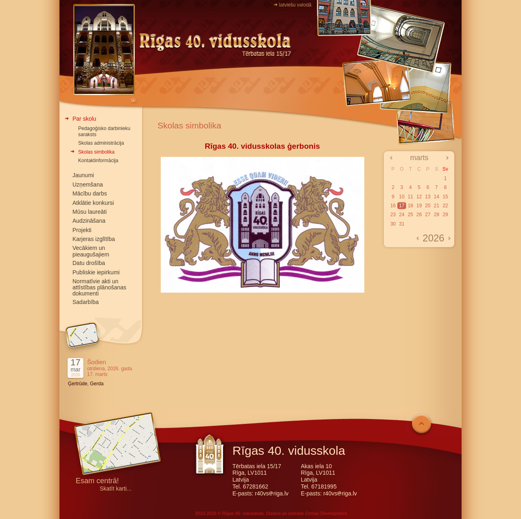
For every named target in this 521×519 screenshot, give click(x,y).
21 (436, 205)
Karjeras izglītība (93, 239)
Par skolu (84, 118)
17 (401, 205)
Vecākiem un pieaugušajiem (90, 251)
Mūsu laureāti (89, 211)
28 (436, 214)
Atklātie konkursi (93, 203)
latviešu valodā (295, 5)
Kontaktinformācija (98, 160)
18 (410, 205)
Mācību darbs (89, 193)
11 (410, 197)
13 (427, 197)
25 (410, 214)
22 (445, 205)
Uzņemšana (87, 184)
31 (401, 224)
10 (401, 197)
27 (427, 214)
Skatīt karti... (115, 489)
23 (393, 214)
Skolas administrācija (101, 143)
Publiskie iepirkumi (96, 272)
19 (419, 205)
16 (393, 205)
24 (401, 214)
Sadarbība (85, 302)
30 (393, 224)
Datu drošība (88, 263)
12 (419, 197)
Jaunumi (83, 175)
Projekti (82, 230)
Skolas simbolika (96, 152)
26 (419, 214)
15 (445, 197)
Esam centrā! (97, 481)
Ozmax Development (326, 513)
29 (445, 214)
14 (436, 197)
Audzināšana (88, 220)
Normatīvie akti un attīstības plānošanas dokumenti (99, 287)
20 (427, 205)
